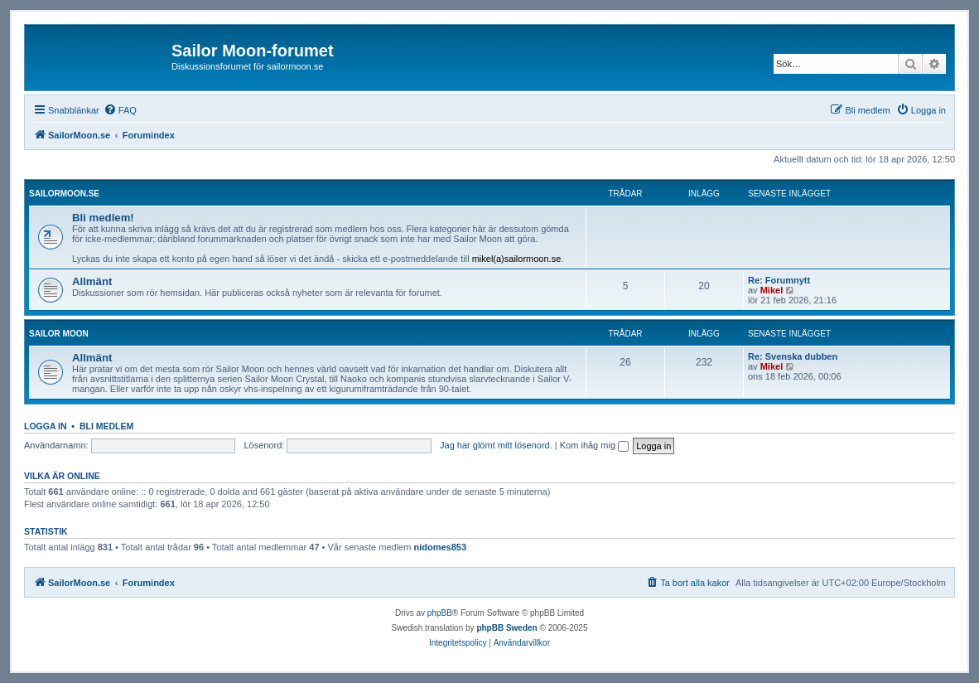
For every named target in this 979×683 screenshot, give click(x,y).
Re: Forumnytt (779, 280)
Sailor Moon (59, 333)
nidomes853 (439, 547)
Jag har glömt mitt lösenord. (496, 445)
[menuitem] (120, 110)
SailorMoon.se (64, 193)
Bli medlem (106, 426)
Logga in (45, 426)
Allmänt (92, 281)
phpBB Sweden (506, 627)
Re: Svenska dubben (792, 356)
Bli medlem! (103, 217)
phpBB (439, 613)
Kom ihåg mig (594, 445)
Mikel (772, 290)
